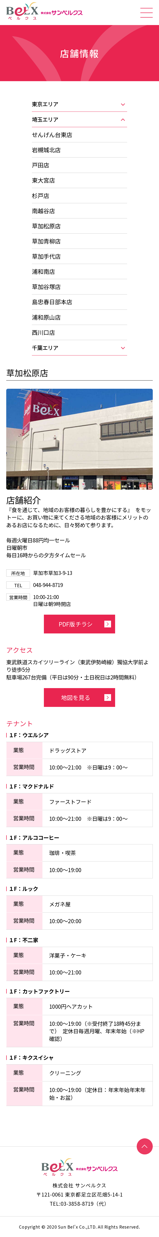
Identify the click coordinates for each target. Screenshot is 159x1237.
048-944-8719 (48, 584)
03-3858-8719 (77, 1203)
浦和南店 (43, 271)
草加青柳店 (46, 241)
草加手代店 (46, 256)
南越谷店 (43, 210)
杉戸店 (40, 195)
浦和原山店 (46, 317)
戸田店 (40, 165)
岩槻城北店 (46, 149)
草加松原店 (46, 226)
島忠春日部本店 (52, 301)
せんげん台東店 (52, 134)
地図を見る (75, 697)
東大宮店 (43, 180)
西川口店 (43, 332)
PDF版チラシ (76, 624)
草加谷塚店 (46, 286)
